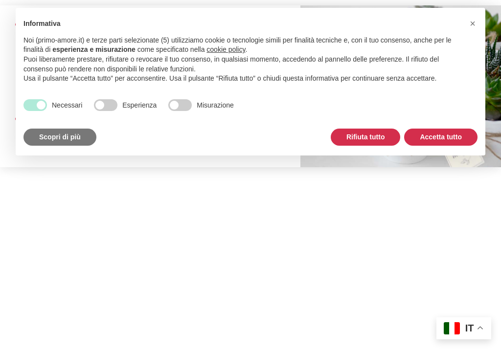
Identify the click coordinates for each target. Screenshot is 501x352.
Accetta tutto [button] (441, 137)
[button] (472, 23)
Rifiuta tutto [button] (365, 137)
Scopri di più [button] (60, 137)
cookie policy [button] (225, 49)
